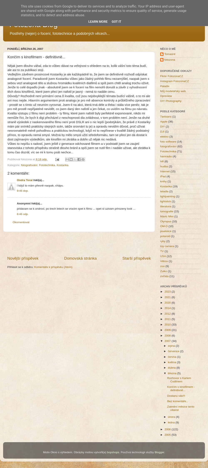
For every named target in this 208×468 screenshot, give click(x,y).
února (172, 416)
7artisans (166, 116)
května (172, 362)
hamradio (166, 156)
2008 (168, 335)
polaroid (165, 236)
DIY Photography (171, 101)
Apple (163, 121)
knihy (163, 181)
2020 (168, 302)
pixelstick (166, 231)
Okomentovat (21, 222)
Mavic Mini (166, 216)
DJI (162, 131)
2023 (168, 291)
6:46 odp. (22, 214)
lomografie (166, 211)
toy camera (167, 246)
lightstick (165, 201)
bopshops (113, 452)
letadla (164, 191)
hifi (162, 161)
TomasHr (170, 54)
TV (162, 251)
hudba (164, 166)
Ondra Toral (25, 180)
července (174, 351)
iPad (163, 176)
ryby (163, 241)
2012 (168, 313)
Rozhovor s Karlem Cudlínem (179, 380)
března (172, 373)
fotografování (29, 165)
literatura (165, 206)
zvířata (164, 276)
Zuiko (163, 271)
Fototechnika (47, 165)
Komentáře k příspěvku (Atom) (53, 267)
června (172, 356)
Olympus (165, 221)
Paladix (164, 86)
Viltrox (164, 261)
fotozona (169, 59)
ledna (172, 422)
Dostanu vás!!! (176, 395)
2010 (168, 324)
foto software (168, 141)
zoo (162, 266)
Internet (165, 171)
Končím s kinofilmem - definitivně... (181, 388)
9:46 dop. (22, 190)
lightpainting (167, 196)
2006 (168, 429)
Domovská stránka (80, 258)
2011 (168, 319)
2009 (168, 330)
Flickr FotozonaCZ (171, 76)
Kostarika (62, 165)
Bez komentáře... (177, 401)
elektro (164, 136)
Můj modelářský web (173, 91)
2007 (168, 341)
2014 (168, 308)
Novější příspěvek (22, 258)
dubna (172, 367)
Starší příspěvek (137, 258)
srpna (172, 345)
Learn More (98, 22)
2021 (168, 297)
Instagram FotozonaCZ (174, 81)
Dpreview (166, 96)
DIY (162, 126)
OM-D (164, 226)
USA (163, 256)
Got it (116, 22)
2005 (168, 434)
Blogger (159, 452)
